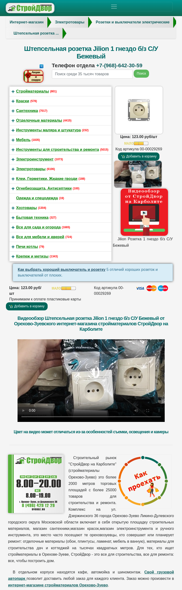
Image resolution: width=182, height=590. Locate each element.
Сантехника (27, 111)
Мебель (23, 140)
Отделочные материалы (39, 120)
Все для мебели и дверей (40, 237)
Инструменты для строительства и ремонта (57, 150)
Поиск (141, 73)
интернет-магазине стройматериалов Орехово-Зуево (58, 585)
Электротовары (31, 169)
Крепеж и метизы (32, 256)
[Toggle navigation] (114, 6)
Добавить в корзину (139, 156)
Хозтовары (26, 208)
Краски (22, 101)
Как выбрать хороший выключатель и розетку (61, 270)
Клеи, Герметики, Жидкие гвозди (46, 179)
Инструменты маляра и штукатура (48, 130)
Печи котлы (27, 247)
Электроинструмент (35, 159)
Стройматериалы (32, 91)
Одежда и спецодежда (37, 198)
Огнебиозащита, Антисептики (44, 188)
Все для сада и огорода (38, 227)
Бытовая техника (32, 217)
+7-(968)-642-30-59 (119, 65)
